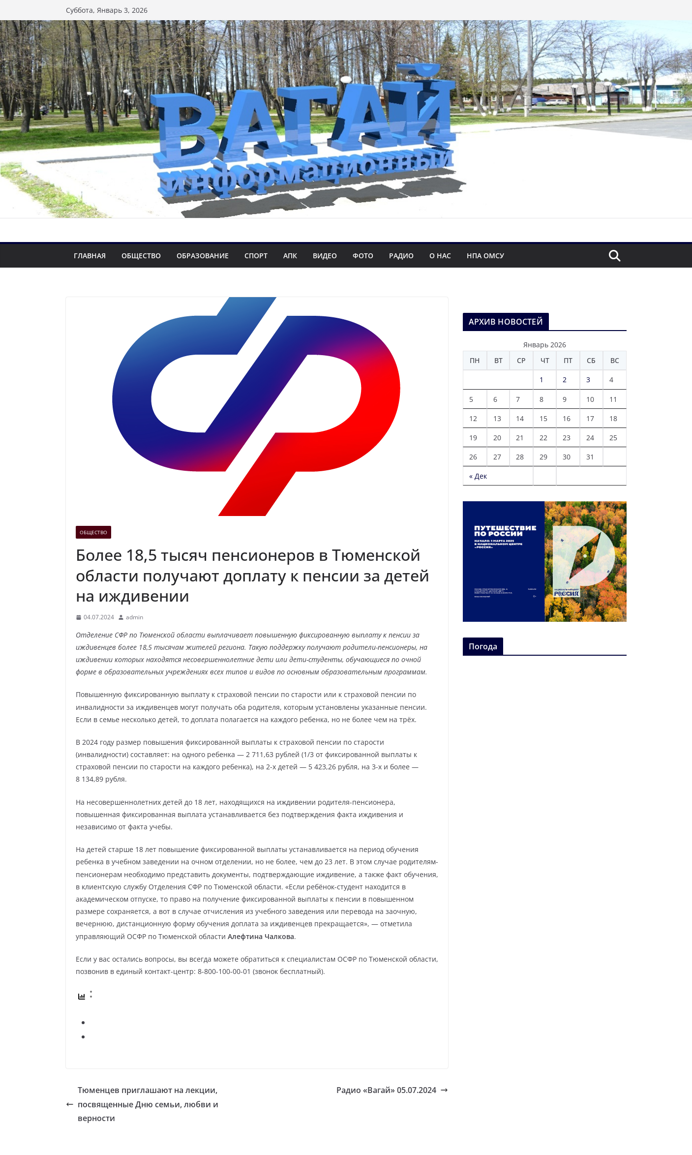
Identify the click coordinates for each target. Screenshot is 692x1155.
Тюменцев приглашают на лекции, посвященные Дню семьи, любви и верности (142, 1104)
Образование (203, 255)
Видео (325, 255)
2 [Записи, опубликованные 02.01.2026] (565, 379)
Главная (90, 255)
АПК (290, 255)
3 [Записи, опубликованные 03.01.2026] (588, 379)
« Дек (478, 476)
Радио (401, 255)
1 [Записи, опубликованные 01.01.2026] (541, 379)
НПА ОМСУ (485, 255)
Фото (363, 255)
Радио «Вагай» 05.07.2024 (392, 1090)
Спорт (256, 255)
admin (134, 617)
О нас (440, 255)
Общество (141, 255)
